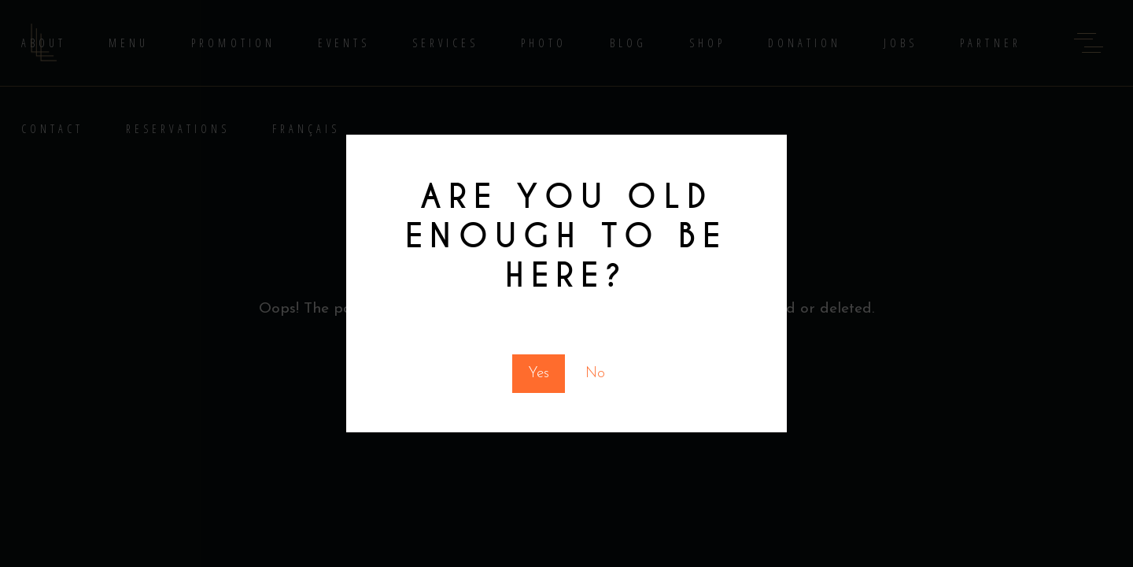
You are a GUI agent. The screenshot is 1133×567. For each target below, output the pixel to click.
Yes (538, 373)
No (595, 373)
